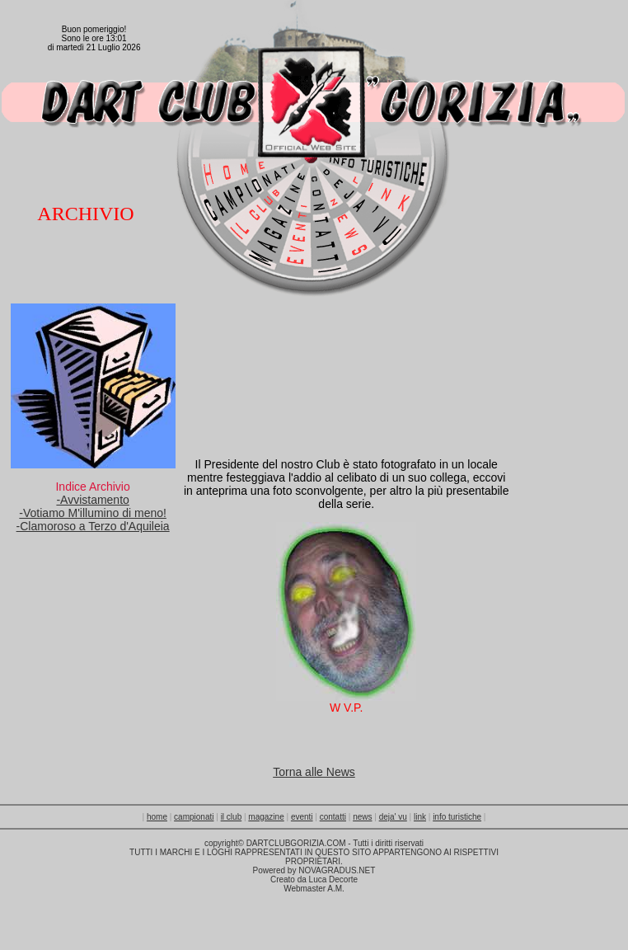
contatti (333, 816)
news (362, 816)
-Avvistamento (92, 499)
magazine (266, 816)
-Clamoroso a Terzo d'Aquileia (93, 526)
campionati (193, 816)
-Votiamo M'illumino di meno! (92, 513)
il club (231, 816)
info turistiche (457, 816)
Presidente (233, 464)
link (420, 816)
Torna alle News (314, 771)
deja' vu (393, 816)
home (157, 816)
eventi (302, 816)
